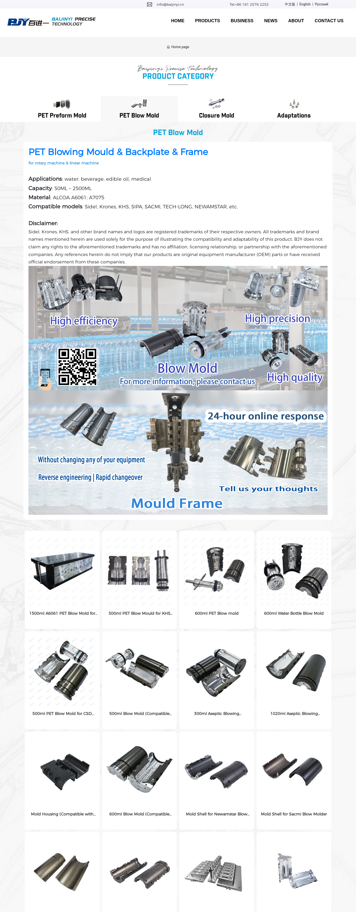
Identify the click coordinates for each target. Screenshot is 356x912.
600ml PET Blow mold (217, 613)
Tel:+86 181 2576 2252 (249, 4)
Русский (321, 4)
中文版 (290, 4)
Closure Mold (216, 116)
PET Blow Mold (139, 116)
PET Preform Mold (62, 116)
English (305, 4)
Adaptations (294, 116)
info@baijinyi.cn (170, 4)
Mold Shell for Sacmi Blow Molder (294, 814)
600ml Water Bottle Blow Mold (294, 613)
